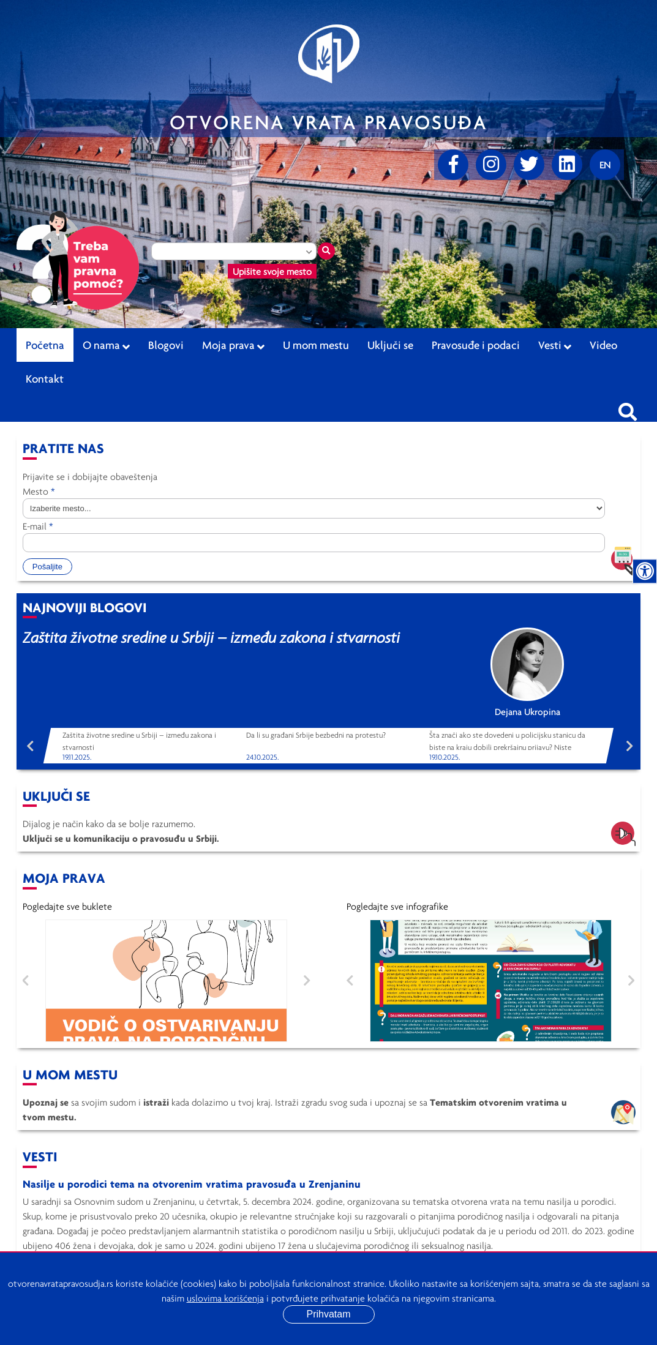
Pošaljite (47, 566)
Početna (45, 344)
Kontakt (45, 378)
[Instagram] (491, 164)
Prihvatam (328, 1314)
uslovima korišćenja (225, 1297)
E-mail (38, 525)
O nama (106, 345)
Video (603, 344)
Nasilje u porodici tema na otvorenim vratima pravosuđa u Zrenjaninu (192, 1183)
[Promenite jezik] (605, 164)
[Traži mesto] (326, 251)
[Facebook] (453, 164)
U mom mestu (316, 344)
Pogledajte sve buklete (67, 906)
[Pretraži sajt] (627, 408)
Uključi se (390, 344)
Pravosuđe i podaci (476, 344)
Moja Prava (64, 878)
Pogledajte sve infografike (397, 906)
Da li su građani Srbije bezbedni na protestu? (316, 735)
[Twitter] (529, 164)
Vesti (554, 345)
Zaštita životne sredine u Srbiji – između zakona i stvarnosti (211, 637)
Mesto (39, 490)
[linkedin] (567, 164)
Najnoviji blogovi (84, 607)
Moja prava (233, 345)
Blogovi (166, 344)
